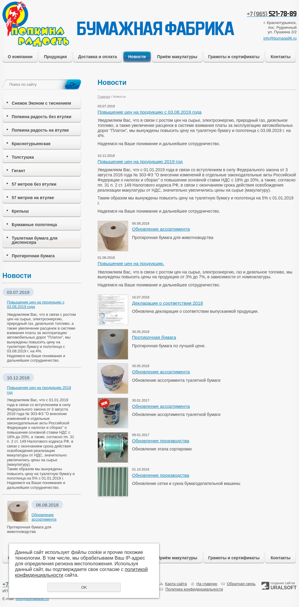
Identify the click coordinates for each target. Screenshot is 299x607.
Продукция (55, 56)
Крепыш (20, 211)
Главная (104, 96)
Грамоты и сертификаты (233, 56)
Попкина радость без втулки (41, 116)
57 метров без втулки (34, 184)
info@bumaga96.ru (280, 38)
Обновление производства (160, 440)
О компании (20, 56)
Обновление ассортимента (161, 229)
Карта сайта (176, 584)
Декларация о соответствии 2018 (167, 303)
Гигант (18, 170)
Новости (137, 56)
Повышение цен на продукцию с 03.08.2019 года (149, 112)
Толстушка (23, 157)
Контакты (281, 56)
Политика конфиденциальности (194, 589)
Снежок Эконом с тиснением (41, 103)
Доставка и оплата (97, 56)
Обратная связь (241, 584)
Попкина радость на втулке (40, 130)
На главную (206, 584)
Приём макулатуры (177, 56)
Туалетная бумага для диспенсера (34, 240)
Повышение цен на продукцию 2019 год (140, 161)
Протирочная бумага (33, 255)
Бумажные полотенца (34, 224)
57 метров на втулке (33, 197)
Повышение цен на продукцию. (131, 263)
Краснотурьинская (31, 143)
